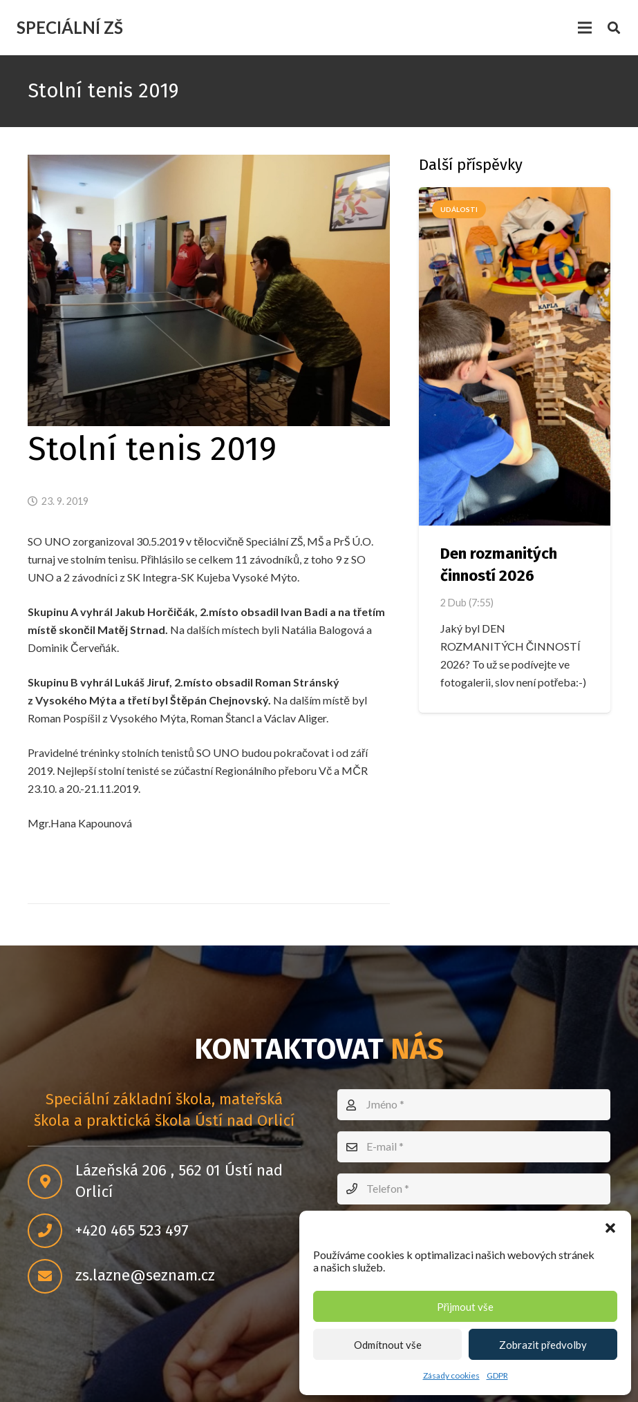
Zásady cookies (451, 1375)
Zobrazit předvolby (543, 1344)
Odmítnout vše (388, 1344)
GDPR (497, 1375)
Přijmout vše (465, 1306)
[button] (610, 1228)
